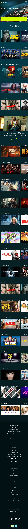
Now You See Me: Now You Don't (14, 445)
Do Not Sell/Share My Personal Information (14, 507)
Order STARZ (14, 464)
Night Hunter (14, 440)
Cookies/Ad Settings (14, 509)
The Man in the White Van (14, 443)
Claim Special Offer (14, 466)
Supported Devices (14, 479)
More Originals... (14, 435)
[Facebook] (9, 519)
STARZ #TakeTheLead (14, 494)
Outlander (14, 427)
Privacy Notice (14, 498)
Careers (14, 496)
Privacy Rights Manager (14, 502)
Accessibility (14, 481)
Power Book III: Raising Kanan (14, 433)
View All (24, 30)
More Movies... (14, 447)
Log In (14, 470)
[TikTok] (19, 519)
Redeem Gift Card (14, 468)
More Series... (14, 458)
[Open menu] (26, 2)
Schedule (14, 487)
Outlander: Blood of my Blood (14, 431)
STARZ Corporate (14, 492)
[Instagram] (12, 519)
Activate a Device (14, 477)
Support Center (14, 475)
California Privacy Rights (14, 500)
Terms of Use (14, 505)
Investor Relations (14, 511)
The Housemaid (14, 438)
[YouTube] (16, 519)
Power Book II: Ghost (14, 429)
